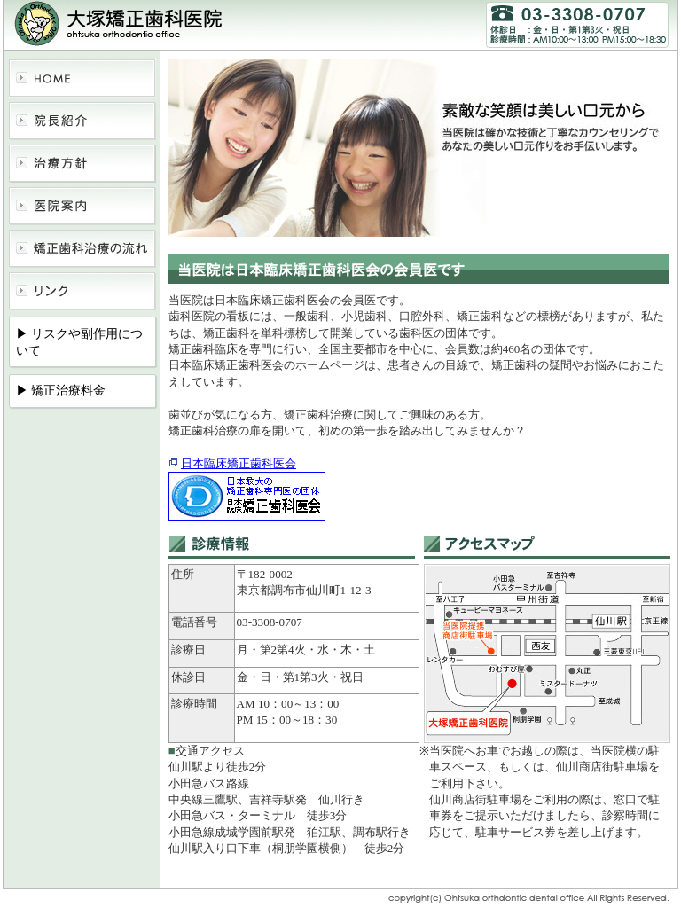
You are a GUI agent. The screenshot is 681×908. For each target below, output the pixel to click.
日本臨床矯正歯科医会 (238, 463)
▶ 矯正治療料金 (61, 390)
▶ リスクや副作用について (80, 341)
